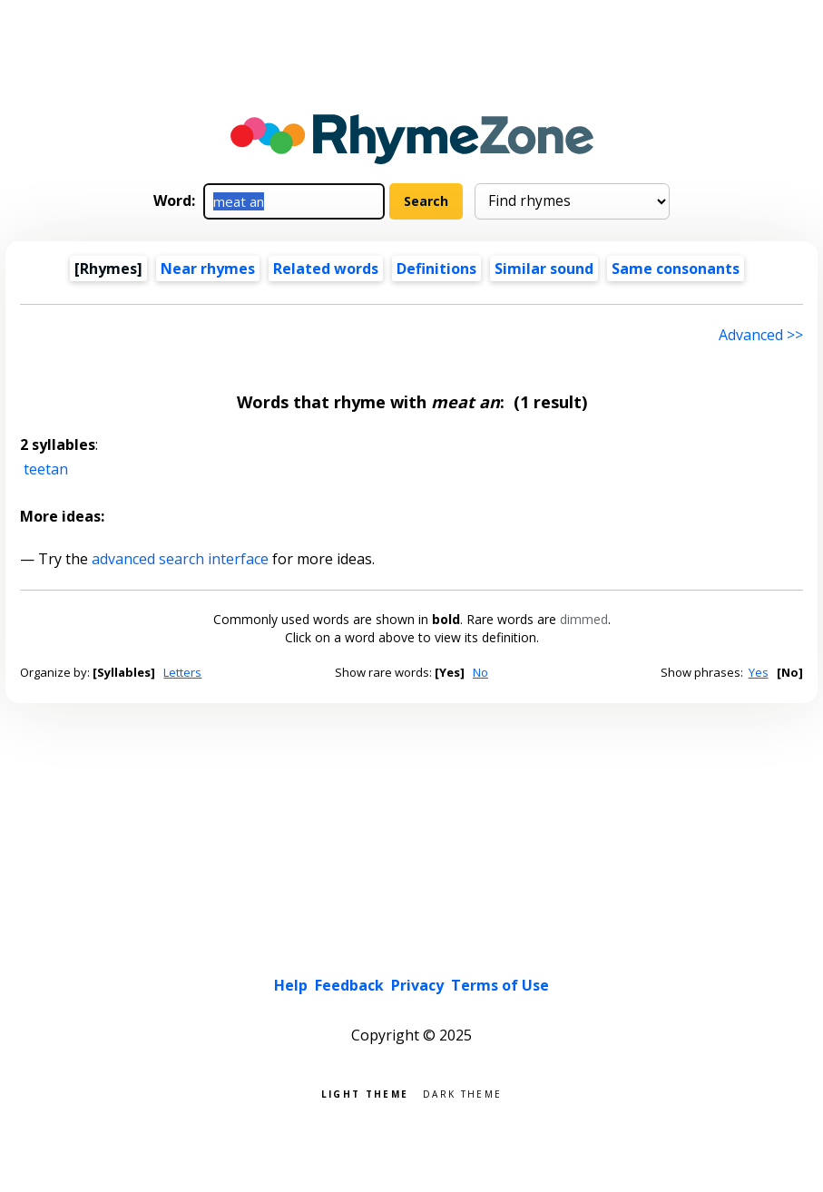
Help (291, 985)
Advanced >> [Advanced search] (761, 335)
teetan (46, 469)
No (480, 672)
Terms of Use (500, 985)
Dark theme (462, 1092)
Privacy (417, 985)
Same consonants (676, 268)
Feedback (349, 985)
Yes (759, 672)
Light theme (364, 1092)
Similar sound (544, 268)
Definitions (436, 268)
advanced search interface (180, 559)
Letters (182, 672)
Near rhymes (208, 268)
